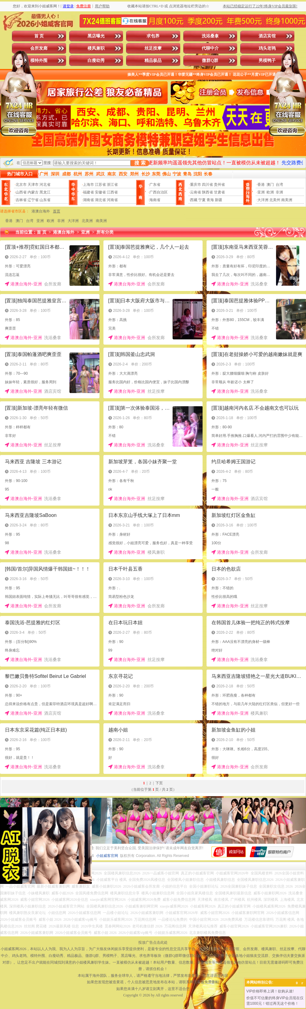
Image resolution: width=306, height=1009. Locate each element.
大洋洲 (262, 200)
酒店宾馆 (267, 36)
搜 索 (139, 163)
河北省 (44, 184)
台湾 (279, 184)
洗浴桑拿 (210, 36)
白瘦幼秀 (96, 60)
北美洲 (87, 221)
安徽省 (100, 192)
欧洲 (270, 192)
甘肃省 (219, 192)
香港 (261, 184)
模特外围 (38, 60)
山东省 (44, 200)
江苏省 (100, 184)
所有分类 (105, 232)
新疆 (218, 200)
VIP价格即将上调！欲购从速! (270, 991)
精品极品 (153, 60)
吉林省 (21, 200)
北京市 (21, 184)
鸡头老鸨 (267, 48)
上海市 (88, 184)
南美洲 (286, 200)
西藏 (193, 200)
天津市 (33, 184)
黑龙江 (44, 192)
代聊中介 (210, 48)
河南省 (112, 200)
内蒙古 (33, 192)
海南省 (154, 200)
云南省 (195, 192)
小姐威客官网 (107, 856)
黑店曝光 (96, 36)
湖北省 (100, 200)
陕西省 (207, 192)
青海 (210, 200)
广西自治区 (158, 192)
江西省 (112, 192)
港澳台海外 (41, 211)
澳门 (270, 184)
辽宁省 (33, 200)
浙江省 (112, 184)
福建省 (88, 192)
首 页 (39, 36)
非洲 (279, 192)
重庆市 (195, 184)
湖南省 (88, 200)
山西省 (21, 192)
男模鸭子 (267, 60)
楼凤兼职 (96, 48)
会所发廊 (38, 48)
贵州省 (219, 184)
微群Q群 (210, 60)
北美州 (274, 200)
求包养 (153, 36)
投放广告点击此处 (153, 942)
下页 (159, 783)
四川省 (207, 184)
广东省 (154, 184)
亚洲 (261, 192)
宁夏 (202, 200)
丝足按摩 (153, 48)
